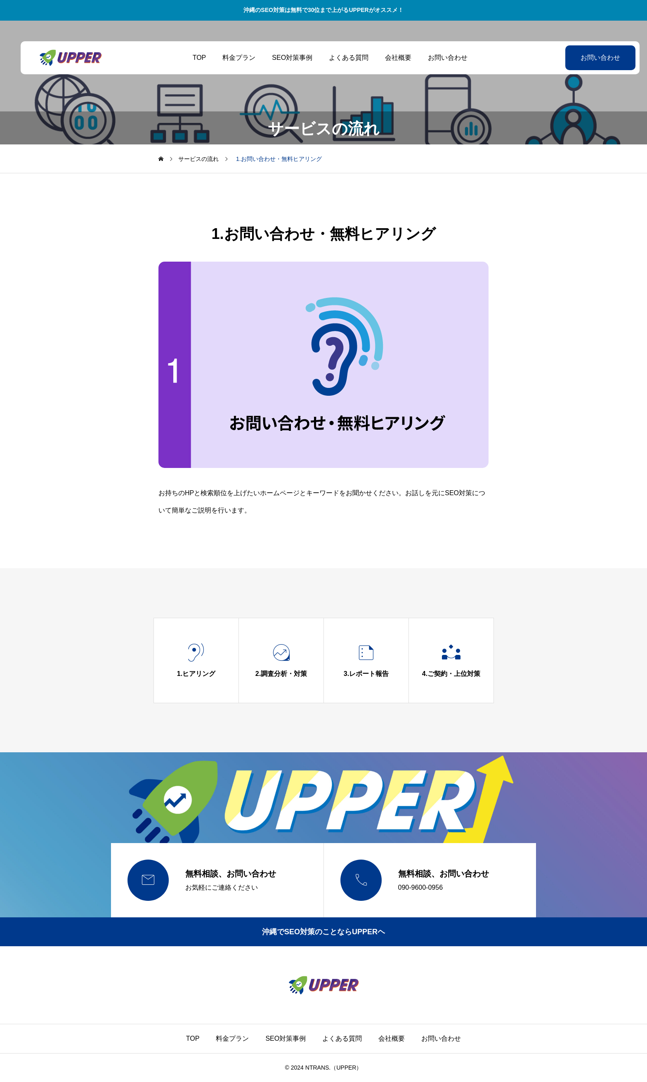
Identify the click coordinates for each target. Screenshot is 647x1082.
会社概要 (391, 57)
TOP (193, 57)
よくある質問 (342, 57)
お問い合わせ (441, 57)
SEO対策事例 (285, 57)
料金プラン (232, 57)
